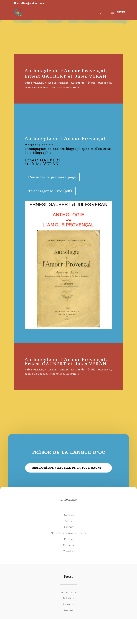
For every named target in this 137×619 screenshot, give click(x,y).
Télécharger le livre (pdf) (50, 191)
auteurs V (73, 87)
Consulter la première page (52, 177)
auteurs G (104, 82)
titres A (50, 82)
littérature (56, 87)
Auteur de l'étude (83, 82)
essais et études (36, 87)
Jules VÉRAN (34, 82)
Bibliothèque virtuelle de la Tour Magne (67, 467)
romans (64, 82)
